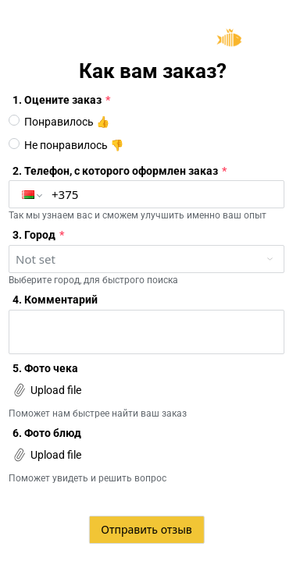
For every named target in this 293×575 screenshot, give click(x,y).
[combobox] (146, 259)
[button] (33, 194)
